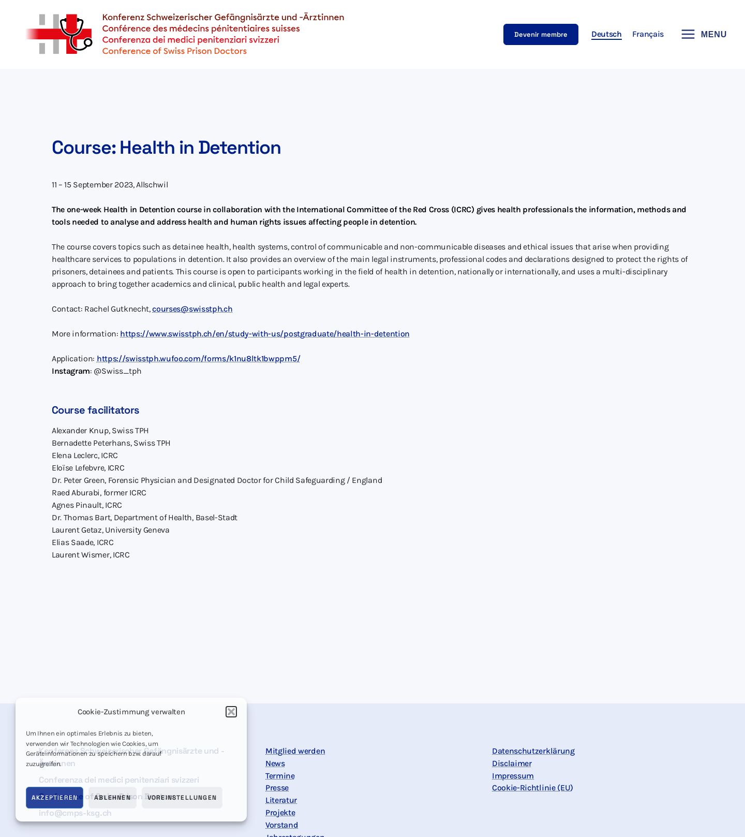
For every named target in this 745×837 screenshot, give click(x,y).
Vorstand (281, 825)
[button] (231, 712)
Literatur (281, 800)
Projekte (280, 813)
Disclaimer (512, 763)
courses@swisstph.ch (192, 309)
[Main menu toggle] (700, 34)
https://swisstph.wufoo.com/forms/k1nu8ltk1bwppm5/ (198, 358)
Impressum (513, 776)
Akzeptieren (55, 798)
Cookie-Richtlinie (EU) (532, 788)
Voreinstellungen (182, 798)
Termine (280, 776)
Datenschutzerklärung (533, 751)
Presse (277, 788)
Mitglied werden (295, 751)
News (275, 763)
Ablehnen (112, 798)
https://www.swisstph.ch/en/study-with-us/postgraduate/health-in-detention (265, 334)
